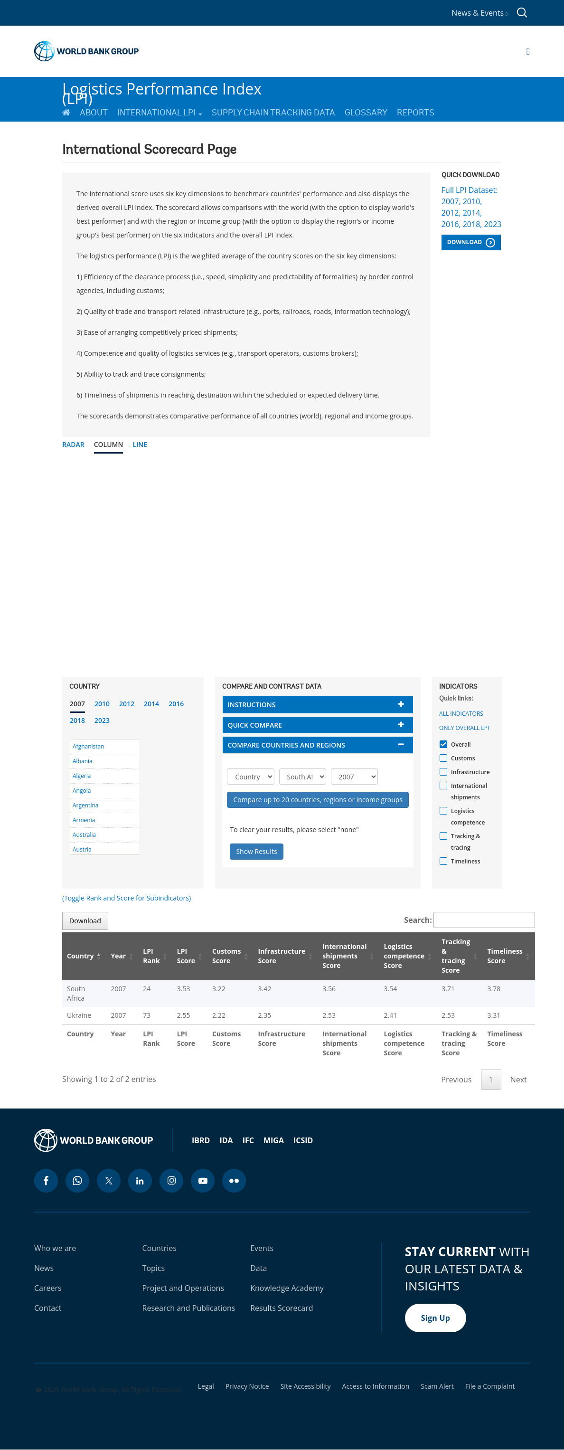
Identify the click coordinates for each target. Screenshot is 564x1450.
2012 (126, 703)
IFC (248, 1140)
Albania (83, 761)
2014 (151, 703)
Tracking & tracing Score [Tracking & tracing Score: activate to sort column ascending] (456, 956)
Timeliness (464, 861)
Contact (47, 1308)
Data (258, 1268)
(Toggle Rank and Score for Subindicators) (126, 897)
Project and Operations (183, 1288)
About (94, 112)
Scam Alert (437, 1386)
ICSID (303, 1140)
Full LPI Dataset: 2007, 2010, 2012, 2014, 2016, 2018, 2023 (471, 207)
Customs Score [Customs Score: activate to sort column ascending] (226, 956)
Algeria (82, 776)
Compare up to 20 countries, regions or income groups (318, 799)
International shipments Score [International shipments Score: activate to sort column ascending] (344, 956)
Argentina (85, 805)
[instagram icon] (171, 1181)
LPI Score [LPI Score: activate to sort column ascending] (186, 956)
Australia (84, 835)
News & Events (479, 13)
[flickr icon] (234, 1181)
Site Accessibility (306, 1386)
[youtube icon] (203, 1181)
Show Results (256, 851)
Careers (48, 1288)
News (44, 1268)
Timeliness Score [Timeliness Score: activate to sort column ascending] (504, 956)
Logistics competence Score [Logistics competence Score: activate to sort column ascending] (404, 956)
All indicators (461, 714)
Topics (153, 1268)
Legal (206, 1386)
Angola (82, 791)
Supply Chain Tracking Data (273, 112)
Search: (469, 920)
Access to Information (376, 1386)
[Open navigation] (528, 51)
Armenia (84, 820)
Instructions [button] (251, 704)
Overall (460, 744)
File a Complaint (490, 1386)
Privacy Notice (247, 1386)
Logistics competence (467, 816)
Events (261, 1248)
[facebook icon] (46, 1181)
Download (471, 242)
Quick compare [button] (254, 725)
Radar (73, 444)
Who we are (55, 1248)
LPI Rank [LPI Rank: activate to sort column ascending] (151, 956)
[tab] (318, 704)
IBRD (201, 1140)
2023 (102, 720)
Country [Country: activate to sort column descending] (80, 955)
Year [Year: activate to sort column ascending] (118, 955)
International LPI (159, 112)
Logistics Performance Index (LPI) (162, 89)
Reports (415, 112)
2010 (102, 703)
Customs (462, 758)
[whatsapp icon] (77, 1181)
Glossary (366, 112)
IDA (226, 1140)
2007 (77, 703)
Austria (82, 849)
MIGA (273, 1140)
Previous (456, 1079)
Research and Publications (188, 1308)
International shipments (468, 791)
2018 (77, 720)
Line (139, 444)
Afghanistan (88, 746)
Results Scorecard (281, 1308)
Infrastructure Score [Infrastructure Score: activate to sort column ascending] (282, 956)
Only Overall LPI (464, 728)
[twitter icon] (109, 1181)
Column (108, 444)
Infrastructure (469, 772)
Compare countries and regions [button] (286, 745)
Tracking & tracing (464, 842)
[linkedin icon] (140, 1181)
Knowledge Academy (287, 1288)
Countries (159, 1248)
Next (518, 1079)
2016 (176, 703)
